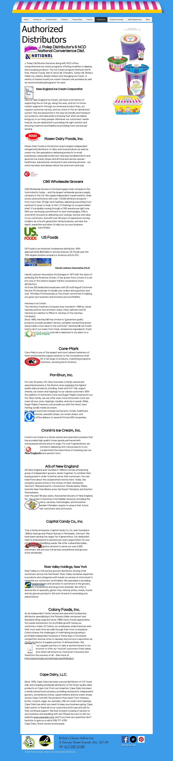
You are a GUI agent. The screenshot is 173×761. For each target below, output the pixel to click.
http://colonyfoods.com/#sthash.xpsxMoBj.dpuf (49, 658)
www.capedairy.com (44, 717)
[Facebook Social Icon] (125, 739)
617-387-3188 (74, 746)
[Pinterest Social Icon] (141, 739)
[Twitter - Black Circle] (133, 739)
